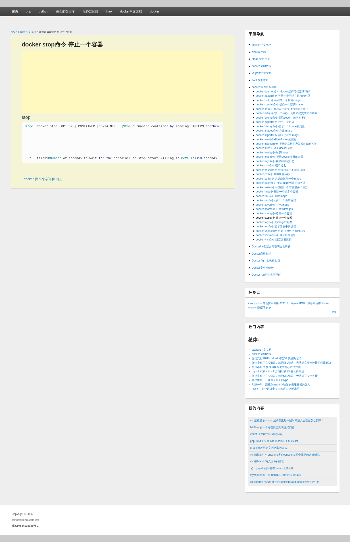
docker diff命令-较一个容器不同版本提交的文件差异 (286, 113)
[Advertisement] (122, 82)
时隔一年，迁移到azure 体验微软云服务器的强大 (281, 384)
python (43, 11)
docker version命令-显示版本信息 (276, 235)
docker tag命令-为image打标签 (274, 222)
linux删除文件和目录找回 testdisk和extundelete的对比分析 (285, 481)
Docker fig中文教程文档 (266, 260)
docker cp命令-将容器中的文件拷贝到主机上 (282, 109)
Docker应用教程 (261, 253)
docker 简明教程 (261, 66)
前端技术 (268, 303)
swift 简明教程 (260, 80)
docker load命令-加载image (272, 152)
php (28, 11)
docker (154, 11)
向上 (59, 182)
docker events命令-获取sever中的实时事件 (281, 117)
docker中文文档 (131, 11)
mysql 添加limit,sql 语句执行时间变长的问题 (278, 371)
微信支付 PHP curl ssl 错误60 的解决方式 (276, 358)
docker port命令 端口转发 (271, 165)
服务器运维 (90, 11)
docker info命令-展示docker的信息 (276, 139)
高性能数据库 (65, 11)
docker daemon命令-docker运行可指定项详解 (283, 91)
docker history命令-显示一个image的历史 (280, 126)
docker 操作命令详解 (264, 87)
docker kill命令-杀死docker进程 (274, 148)
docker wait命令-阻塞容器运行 (274, 239)
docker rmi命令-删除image (271, 196)
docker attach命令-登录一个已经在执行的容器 (283, 95)
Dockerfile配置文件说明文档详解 (271, 246)
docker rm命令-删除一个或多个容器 (277, 191)
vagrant (252, 307)
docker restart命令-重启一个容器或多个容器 (282, 187)
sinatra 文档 (259, 52)
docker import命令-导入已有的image (277, 135)
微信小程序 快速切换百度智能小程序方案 (276, 367)
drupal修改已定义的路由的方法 (268, 447)
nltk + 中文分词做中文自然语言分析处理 (275, 388)
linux (109, 11)
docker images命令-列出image (274, 130)
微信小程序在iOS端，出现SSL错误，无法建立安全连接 (285, 375)
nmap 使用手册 (261, 59)
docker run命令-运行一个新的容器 (276, 200)
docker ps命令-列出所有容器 (273, 174)
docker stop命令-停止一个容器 (274, 217)
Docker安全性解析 (263, 267)
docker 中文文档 (27, 31)
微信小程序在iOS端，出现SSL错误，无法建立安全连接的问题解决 (291, 362)
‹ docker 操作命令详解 (38, 182)
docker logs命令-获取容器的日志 (275, 161)
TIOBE (303, 303)
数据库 (261, 307)
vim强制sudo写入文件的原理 (267, 461)
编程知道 (279, 303)
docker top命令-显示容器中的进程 (276, 226)
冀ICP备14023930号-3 (25, 525)
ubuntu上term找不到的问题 (266, 434)
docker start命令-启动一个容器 (274, 213)
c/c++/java (292, 303)
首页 (15, 11)
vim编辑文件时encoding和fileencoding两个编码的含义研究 (285, 454)
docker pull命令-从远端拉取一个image (278, 178)
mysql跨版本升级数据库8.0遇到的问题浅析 (275, 475)
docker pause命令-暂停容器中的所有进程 (280, 170)
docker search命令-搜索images (274, 209)
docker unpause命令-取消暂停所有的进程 (280, 230)
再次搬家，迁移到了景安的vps (270, 380)
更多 (334, 312)
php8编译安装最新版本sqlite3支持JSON (274, 441)
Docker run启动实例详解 (266, 274)
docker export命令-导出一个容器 (275, 121)
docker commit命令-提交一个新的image (279, 104)
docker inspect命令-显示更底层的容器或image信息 (286, 143)
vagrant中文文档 (261, 73)
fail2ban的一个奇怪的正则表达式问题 (272, 427)
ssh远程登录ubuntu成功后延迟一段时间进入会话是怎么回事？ (287, 420)
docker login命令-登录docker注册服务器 (279, 156)
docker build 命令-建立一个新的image (278, 100)
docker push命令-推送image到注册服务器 (280, 182)
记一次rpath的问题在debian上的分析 (272, 468)
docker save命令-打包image (272, 204)
